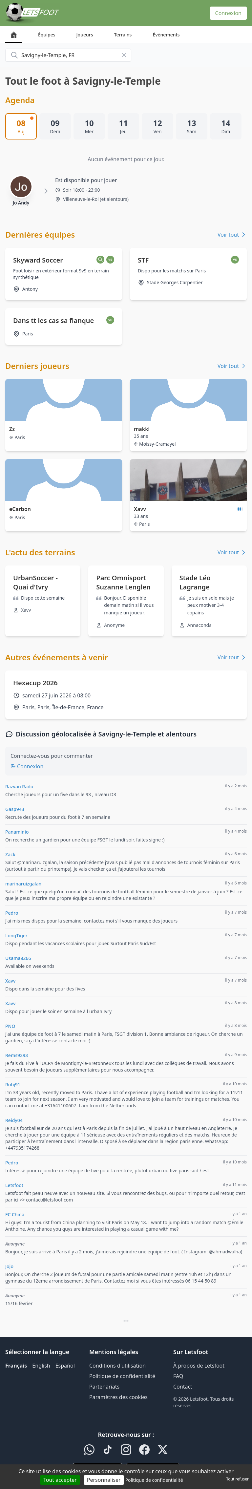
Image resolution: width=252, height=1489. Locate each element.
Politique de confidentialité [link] (154, 1480)
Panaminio (17, 832)
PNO (10, 1026)
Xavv (10, 981)
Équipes (46, 35)
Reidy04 (14, 1120)
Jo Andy (21, 203)
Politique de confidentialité (122, 1376)
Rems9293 (16, 1055)
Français (16, 1365)
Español (65, 1365)
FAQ (178, 1376)
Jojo (9, 1266)
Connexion (228, 13)
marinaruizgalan (23, 884)
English (41, 1365)
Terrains (123, 35)
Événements (166, 35)
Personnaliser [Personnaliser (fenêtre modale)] (104, 1479)
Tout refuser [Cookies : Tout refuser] (237, 1479)
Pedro (11, 913)
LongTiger (16, 935)
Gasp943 (14, 809)
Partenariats (104, 1386)
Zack (10, 854)
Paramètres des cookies (118, 1397)
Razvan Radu (19, 786)
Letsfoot (14, 1185)
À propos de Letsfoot (198, 1365)
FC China (14, 1214)
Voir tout (232, 234)
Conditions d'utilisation (117, 1365)
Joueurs (84, 35)
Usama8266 (18, 958)
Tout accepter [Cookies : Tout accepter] (60, 1479)
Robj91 (12, 1084)
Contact (182, 1386)
